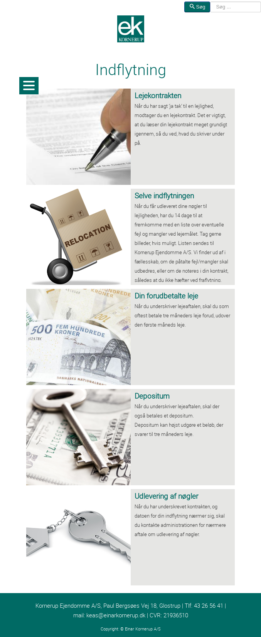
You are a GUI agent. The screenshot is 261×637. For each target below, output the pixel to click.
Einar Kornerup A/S (143, 629)
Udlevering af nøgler (166, 496)
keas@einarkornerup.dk (115, 615)
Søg (197, 7)
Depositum (152, 396)
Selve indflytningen (164, 196)
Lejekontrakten (158, 96)
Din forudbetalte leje (166, 296)
